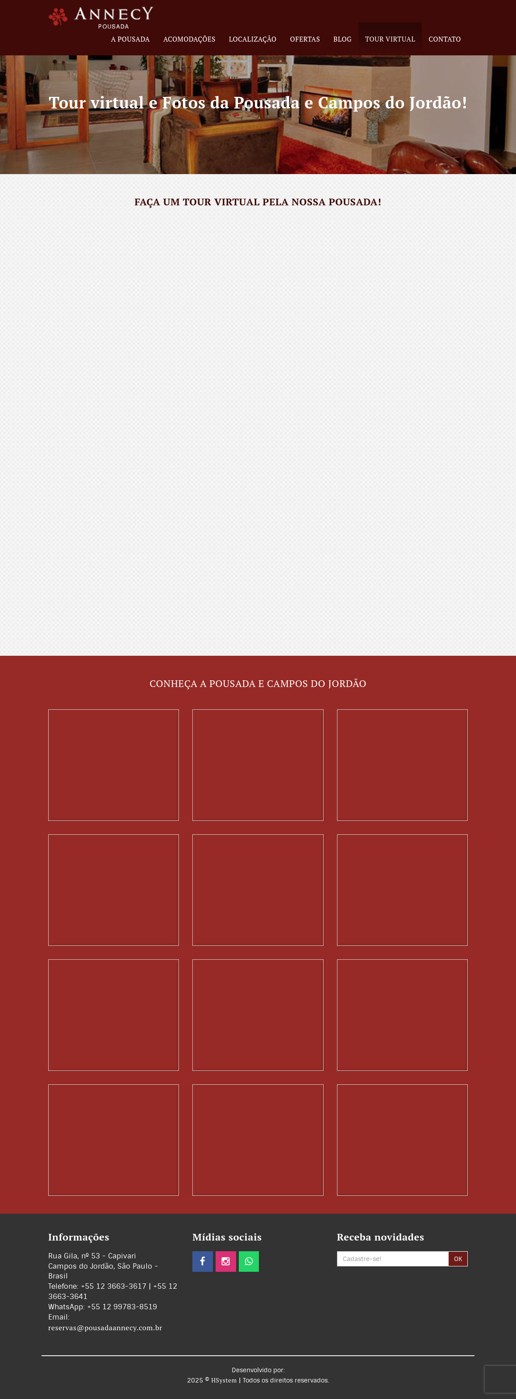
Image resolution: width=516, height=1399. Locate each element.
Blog (342, 38)
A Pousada (130, 38)
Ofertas (305, 38)
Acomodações (189, 38)
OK (458, 1259)
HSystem (224, 1380)
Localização (253, 38)
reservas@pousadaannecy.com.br (105, 1327)
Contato (445, 38)
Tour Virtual (390, 38)
